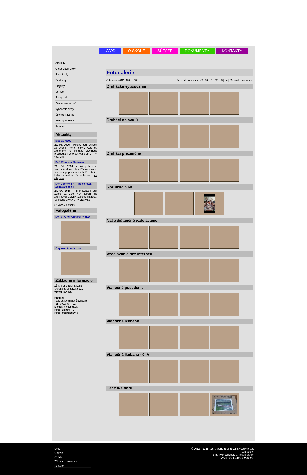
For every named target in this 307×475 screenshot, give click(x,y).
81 (211, 80)
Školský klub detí (65, 120)
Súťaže (164, 51)
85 (231, 80)
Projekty (60, 86)
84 (226, 80)
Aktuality (60, 62)
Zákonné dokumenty (66, 461)
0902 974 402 (67, 303)
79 (201, 80)
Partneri (59, 126)
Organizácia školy (65, 68)
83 (221, 80)
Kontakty (232, 51)
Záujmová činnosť (65, 103)
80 (206, 80)
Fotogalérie (61, 97)
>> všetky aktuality (64, 204)
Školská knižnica (64, 114)
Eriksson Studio (245, 454)
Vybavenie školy (64, 109)
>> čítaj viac (83, 199)
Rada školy (61, 74)
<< (177, 80)
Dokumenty (197, 51)
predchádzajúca (190, 80)
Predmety (60, 80)
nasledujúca (241, 80)
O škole (136, 51)
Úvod (110, 51)
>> (250, 80)
